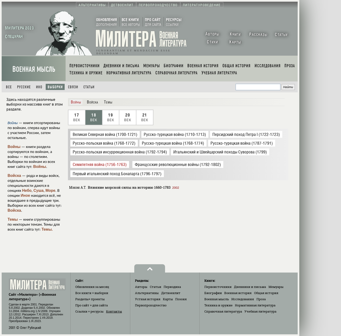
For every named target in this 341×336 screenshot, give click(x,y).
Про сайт (91, 305)
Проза (261, 299)
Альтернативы (147, 293)
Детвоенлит (170, 293)
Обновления (92, 287)
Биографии (213, 293)
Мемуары (276, 287)
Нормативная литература (255, 305)
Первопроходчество (150, 305)
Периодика (172, 287)
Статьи (88, 87)
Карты (168, 299)
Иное (25, 195)
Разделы (90, 299)
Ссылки (89, 311)
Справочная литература (223, 311)
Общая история (266, 293)
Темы (13, 219)
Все (9, 87)
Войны (14, 147)
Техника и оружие (218, 305)
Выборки (55, 87)
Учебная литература (260, 311)
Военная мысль (33, 69)
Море (50, 190)
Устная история (147, 299)
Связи (73, 87)
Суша (38, 190)
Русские (24, 87)
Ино (39, 87)
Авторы (141, 287)
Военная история (237, 293)
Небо (26, 190)
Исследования (242, 299)
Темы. (47, 229)
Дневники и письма (250, 287)
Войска (14, 176)
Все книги (91, 293)
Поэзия (181, 299)
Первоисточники (218, 287)
